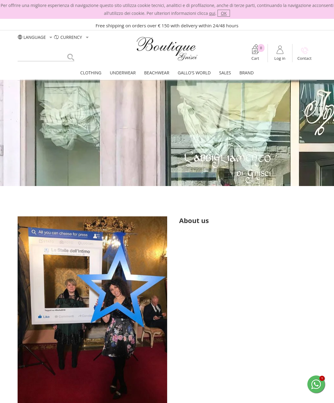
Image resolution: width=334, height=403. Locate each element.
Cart (255, 58)
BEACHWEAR (156, 73)
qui (212, 13)
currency (72, 37)
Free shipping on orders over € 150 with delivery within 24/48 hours (167, 25)
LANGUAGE (36, 37)
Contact (304, 58)
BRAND (246, 73)
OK (224, 13)
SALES (225, 73)
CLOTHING (91, 73)
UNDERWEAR (123, 73)
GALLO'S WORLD (194, 73)
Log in (279, 58)
